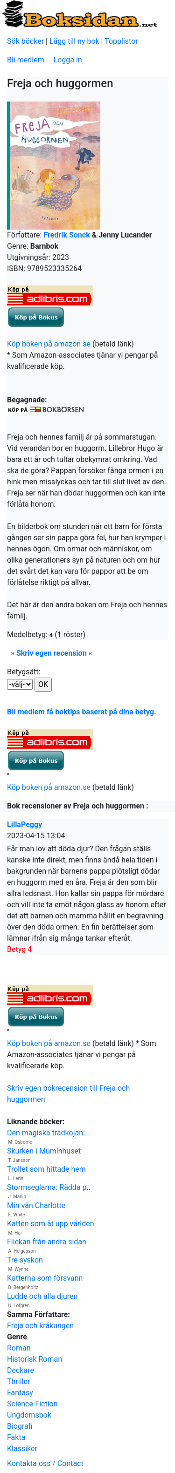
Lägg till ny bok (74, 41)
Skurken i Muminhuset (44, 1151)
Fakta (16, 1437)
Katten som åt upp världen (50, 1223)
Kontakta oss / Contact (45, 1463)
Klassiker (22, 1448)
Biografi (20, 1426)
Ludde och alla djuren (42, 1296)
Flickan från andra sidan (46, 1241)
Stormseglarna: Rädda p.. (49, 1187)
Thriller (18, 1381)
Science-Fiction (32, 1403)
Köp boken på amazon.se (49, 343)
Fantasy (20, 1392)
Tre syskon (25, 1260)
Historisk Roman (34, 1359)
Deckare (20, 1370)
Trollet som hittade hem (46, 1169)
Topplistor (121, 41)
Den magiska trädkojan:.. (48, 1132)
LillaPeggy (24, 824)
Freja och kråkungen (40, 1325)
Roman (19, 1348)
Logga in (68, 59)
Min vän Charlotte (36, 1205)
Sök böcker (25, 41)
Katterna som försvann (45, 1278)
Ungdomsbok (29, 1415)
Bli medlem (25, 59)
